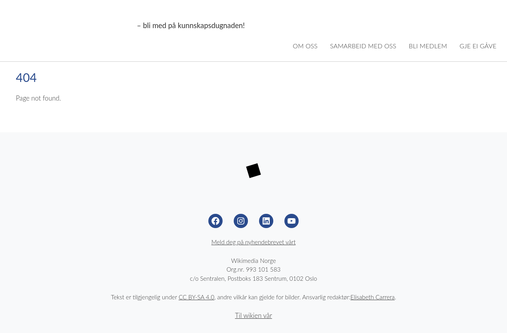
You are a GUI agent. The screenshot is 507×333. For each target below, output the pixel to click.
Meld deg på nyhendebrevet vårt (254, 241)
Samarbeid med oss (363, 45)
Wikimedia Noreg (72, 26)
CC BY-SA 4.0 (196, 297)
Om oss (305, 45)
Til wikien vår (253, 316)
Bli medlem (428, 45)
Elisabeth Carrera (373, 297)
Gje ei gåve (477, 45)
